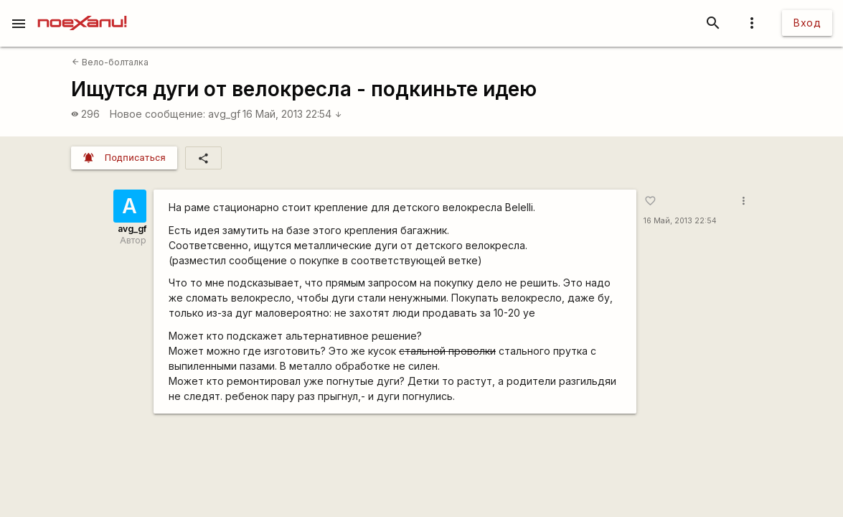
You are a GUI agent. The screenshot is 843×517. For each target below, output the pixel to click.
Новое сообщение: (157, 114)
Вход (807, 23)
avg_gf (224, 114)
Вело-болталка (110, 62)
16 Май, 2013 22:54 (292, 114)
